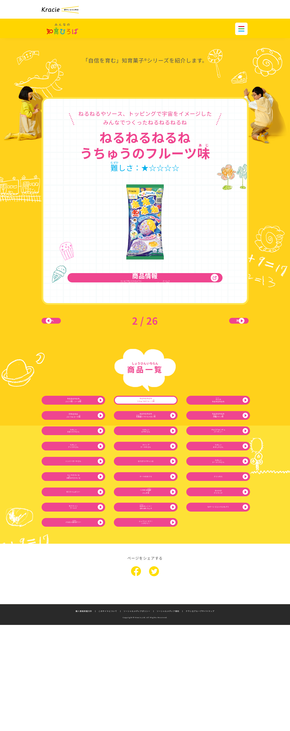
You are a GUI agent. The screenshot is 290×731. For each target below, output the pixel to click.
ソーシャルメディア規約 (168, 717)
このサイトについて (108, 717)
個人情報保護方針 (84, 717)
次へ (227, 331)
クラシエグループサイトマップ (200, 717)
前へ (62, 331)
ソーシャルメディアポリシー (137, 717)
